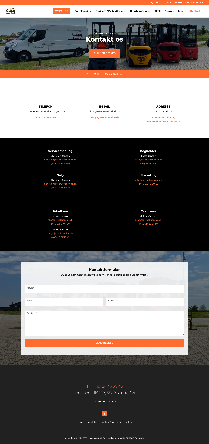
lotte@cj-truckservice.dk (149, 159)
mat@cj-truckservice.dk (148, 220)
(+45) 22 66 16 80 (148, 163)
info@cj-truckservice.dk (104, 117)
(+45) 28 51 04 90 (60, 223)
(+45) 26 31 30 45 (60, 237)
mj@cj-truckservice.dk (60, 233)
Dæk (158, 11)
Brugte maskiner (140, 11)
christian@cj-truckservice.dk (60, 159)
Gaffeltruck (81, 11)
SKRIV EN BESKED (104, 53)
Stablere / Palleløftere (109, 11)
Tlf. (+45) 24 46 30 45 (104, 386)
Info (180, 11)
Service (169, 11)
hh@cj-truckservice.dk (60, 220)
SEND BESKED (104, 342)
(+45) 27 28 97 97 (148, 223)
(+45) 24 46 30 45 (163, 2)
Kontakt (195, 11)
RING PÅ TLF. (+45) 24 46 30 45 (104, 73)
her (132, 422)
